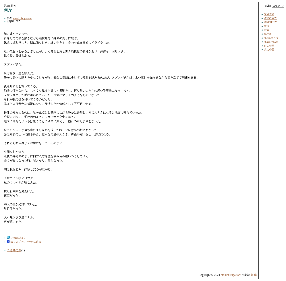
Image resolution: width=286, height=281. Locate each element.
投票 (266, 29)
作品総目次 (270, 18)
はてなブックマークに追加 (24, 241)
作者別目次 (270, 22)
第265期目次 (271, 37)
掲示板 (268, 33)
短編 (254, 274)
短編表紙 (269, 14)
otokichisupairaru (22, 18)
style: (274, 5)
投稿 (266, 26)
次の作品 (269, 49)
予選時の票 (14, 250)
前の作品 (269, 45)
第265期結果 (271, 41)
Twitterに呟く (16, 237)
